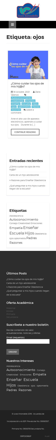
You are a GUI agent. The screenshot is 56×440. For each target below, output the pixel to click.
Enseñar (16, 103)
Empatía (30, 100)
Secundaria (12, 317)
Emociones (36, 223)
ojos (14, 106)
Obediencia (40, 233)
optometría (24, 106)
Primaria (10, 314)
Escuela (26, 103)
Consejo (13, 223)
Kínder (9, 311)
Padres (35, 106)
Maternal (10, 308)
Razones (16, 109)
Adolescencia (16, 215)
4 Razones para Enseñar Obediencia (27, 180)
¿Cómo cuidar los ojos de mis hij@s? (27, 85)
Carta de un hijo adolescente (24, 175)
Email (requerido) (28, 339)
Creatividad (17, 100)
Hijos (35, 103)
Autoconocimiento (21, 98)
